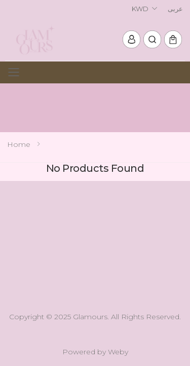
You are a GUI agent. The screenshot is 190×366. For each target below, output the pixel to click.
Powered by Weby (95, 351)
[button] (152, 39)
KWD (140, 9)
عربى (175, 9)
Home (18, 144)
